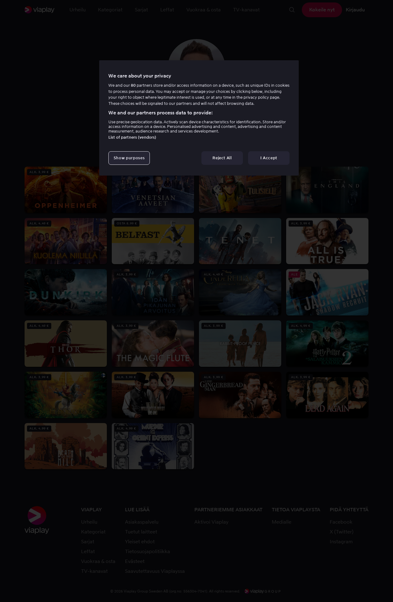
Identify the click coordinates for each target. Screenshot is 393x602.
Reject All (222, 158)
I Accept (268, 158)
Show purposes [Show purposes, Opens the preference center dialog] (129, 158)
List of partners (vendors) (132, 137)
